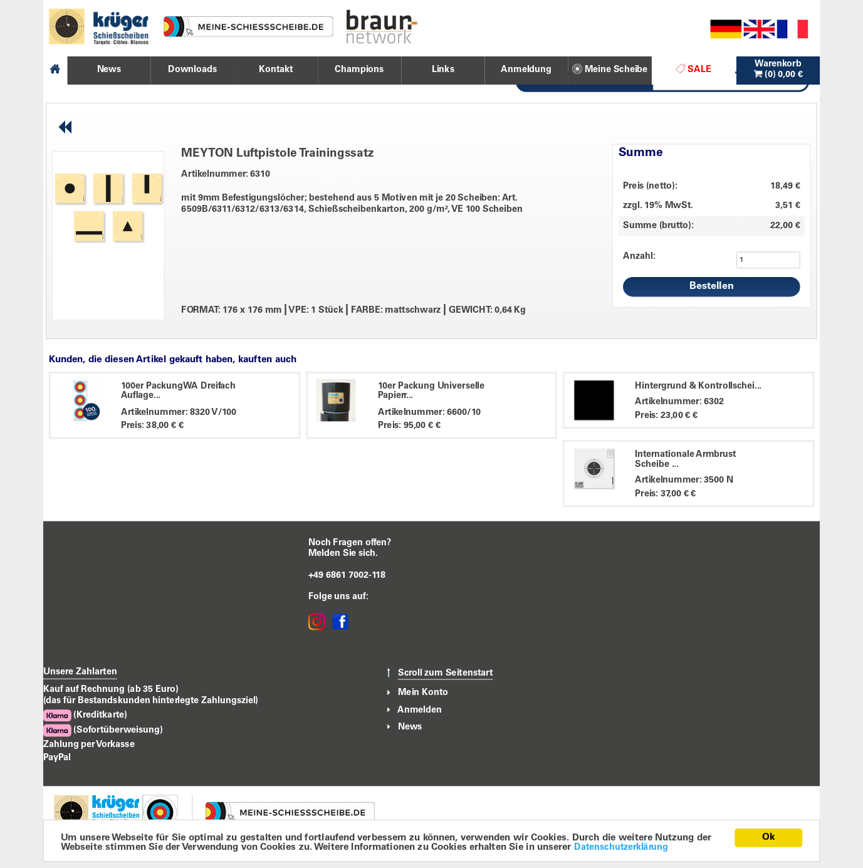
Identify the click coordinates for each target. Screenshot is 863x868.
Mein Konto (423, 693)
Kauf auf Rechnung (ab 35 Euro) (111, 690)
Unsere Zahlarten (80, 671)
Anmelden (419, 710)
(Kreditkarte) (85, 716)
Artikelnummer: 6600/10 (429, 412)
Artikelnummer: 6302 (679, 402)
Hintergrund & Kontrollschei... (698, 386)
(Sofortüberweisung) (103, 730)
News (410, 727)
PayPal (57, 757)
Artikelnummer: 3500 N (684, 480)
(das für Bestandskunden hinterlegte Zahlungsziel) (150, 701)
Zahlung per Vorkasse (89, 744)
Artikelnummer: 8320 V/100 (179, 412)
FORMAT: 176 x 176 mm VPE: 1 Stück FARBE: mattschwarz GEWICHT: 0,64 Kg (353, 310)
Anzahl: (639, 256)
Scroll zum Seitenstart (445, 673)
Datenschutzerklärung (621, 847)
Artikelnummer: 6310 (225, 174)
